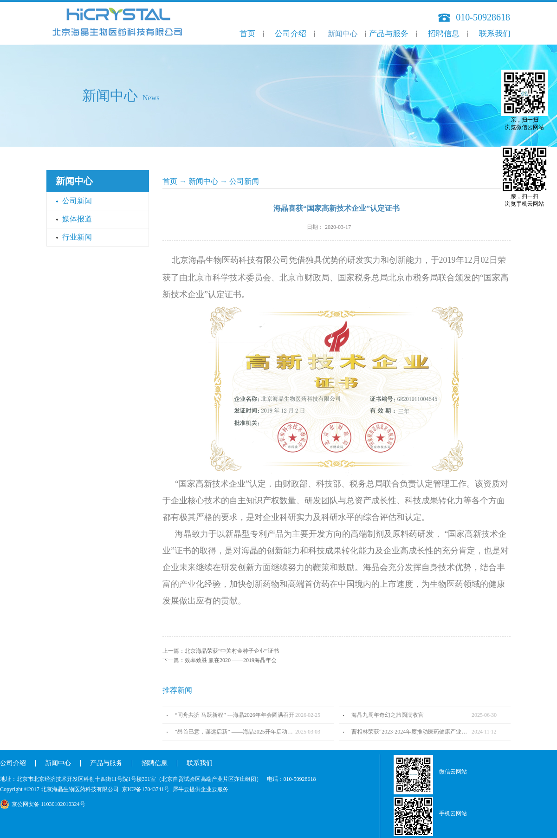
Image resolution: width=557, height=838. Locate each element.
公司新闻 (244, 181)
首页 (247, 33)
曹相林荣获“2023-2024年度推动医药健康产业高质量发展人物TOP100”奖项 (411, 731)
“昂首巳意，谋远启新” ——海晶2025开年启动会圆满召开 (235, 731)
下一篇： (219, 660)
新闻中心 (203, 181)
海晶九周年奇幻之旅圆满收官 (387, 715)
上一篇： (220, 651)
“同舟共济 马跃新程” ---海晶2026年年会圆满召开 (234, 715)
